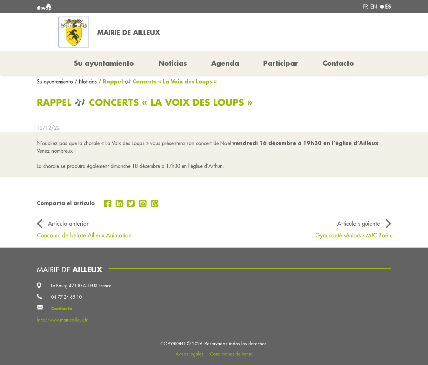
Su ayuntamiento (56, 81)
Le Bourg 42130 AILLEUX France (81, 286)
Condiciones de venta (231, 354)
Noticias (172, 63)
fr (365, 6)
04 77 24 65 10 (66, 297)
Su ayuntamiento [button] (104, 63)
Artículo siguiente (358, 223)
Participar (280, 63)
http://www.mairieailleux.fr (62, 320)
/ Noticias (86, 81)
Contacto (338, 63)
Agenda (225, 63)
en (374, 6)
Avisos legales (190, 354)
